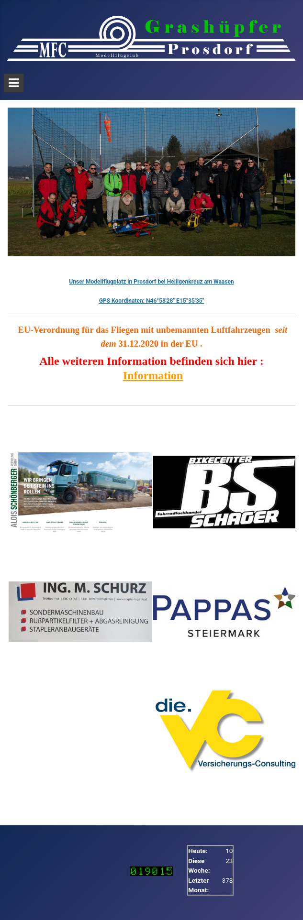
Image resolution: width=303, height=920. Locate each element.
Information (153, 375)
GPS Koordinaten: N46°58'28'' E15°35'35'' (151, 300)
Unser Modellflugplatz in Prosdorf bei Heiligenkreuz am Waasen (151, 281)
